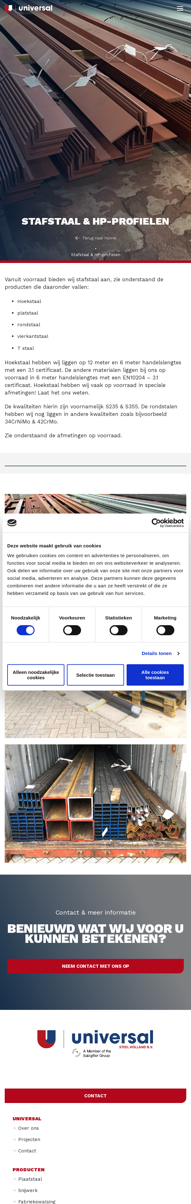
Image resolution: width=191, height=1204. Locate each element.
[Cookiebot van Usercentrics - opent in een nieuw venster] (156, 523)
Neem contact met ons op (95, 966)
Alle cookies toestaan (155, 674)
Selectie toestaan (95, 675)
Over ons (28, 1128)
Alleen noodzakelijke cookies (36, 674)
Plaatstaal (30, 1179)
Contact (95, 1096)
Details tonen (157, 653)
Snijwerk (28, 1190)
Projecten (29, 1139)
